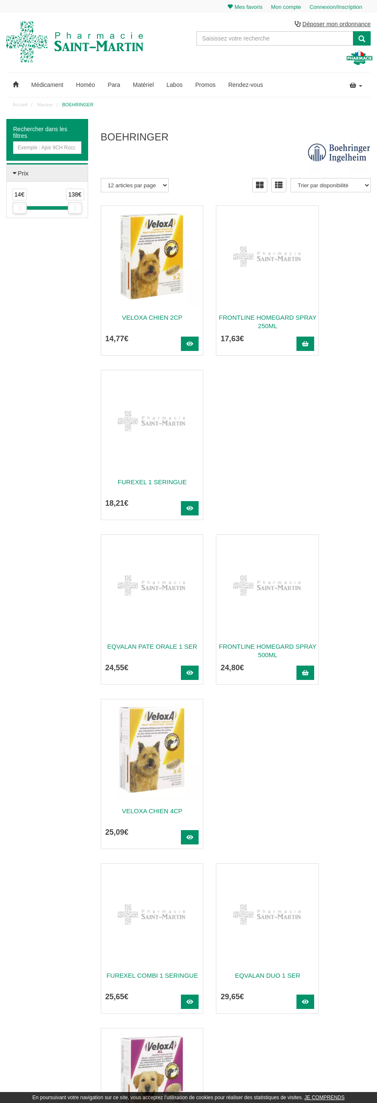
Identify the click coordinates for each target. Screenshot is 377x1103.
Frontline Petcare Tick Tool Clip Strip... (141, 796)
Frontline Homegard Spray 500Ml (235, 467)
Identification (334, 944)
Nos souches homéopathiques (135, 1000)
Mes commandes (339, 953)
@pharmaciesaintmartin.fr (141, 944)
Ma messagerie (337, 971)
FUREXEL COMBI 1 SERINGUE (141, 631)
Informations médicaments (255, 971)
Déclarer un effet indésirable (257, 981)
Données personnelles (251, 1008)
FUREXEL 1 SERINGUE (330, 298)
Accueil (20, 105)
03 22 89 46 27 (121, 935)
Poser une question (247, 962)
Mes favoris (333, 981)
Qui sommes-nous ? (248, 944)
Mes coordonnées (340, 962)
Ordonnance (240, 953)
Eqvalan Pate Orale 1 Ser (141, 467)
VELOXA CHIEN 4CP (330, 463)
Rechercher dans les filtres (40, 133)
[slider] (19, 209)
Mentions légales (245, 989)
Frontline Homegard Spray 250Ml (235, 302)
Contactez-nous (243, 935)
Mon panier (333, 935)
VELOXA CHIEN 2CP (141, 298)
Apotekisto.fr (282, 1084)
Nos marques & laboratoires (132, 1010)
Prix (23, 174)
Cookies (235, 1017)
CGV (231, 999)
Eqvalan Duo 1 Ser (236, 627)
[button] (15, 86)
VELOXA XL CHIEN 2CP (330, 627)
